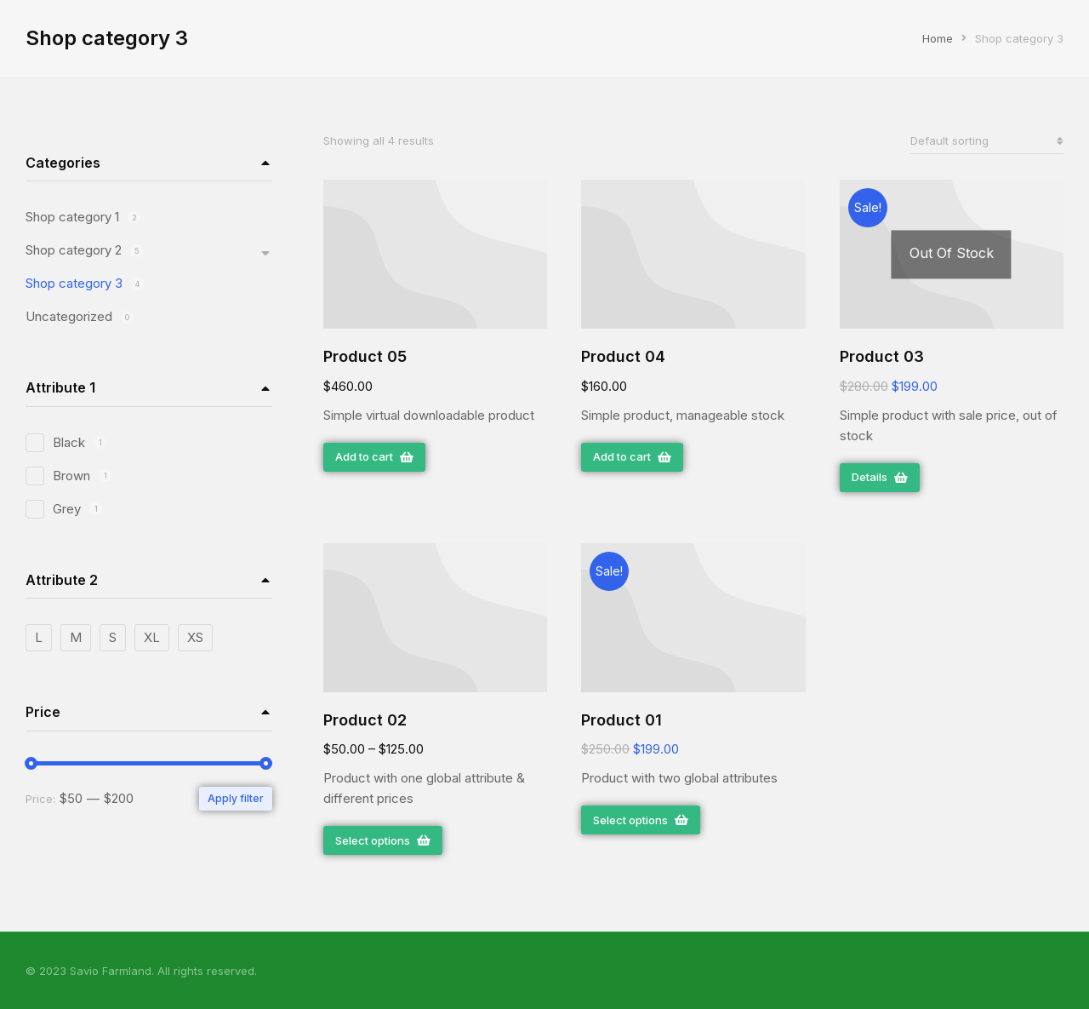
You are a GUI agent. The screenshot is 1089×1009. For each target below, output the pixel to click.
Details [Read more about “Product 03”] (880, 477)
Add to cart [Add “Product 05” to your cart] (374, 456)
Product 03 (882, 356)
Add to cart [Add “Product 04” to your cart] (632, 456)
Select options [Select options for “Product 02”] (382, 840)
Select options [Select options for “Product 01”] (640, 820)
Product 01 (621, 720)
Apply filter (236, 798)
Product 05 (365, 356)
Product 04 (623, 356)
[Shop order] (986, 141)
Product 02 (365, 720)
